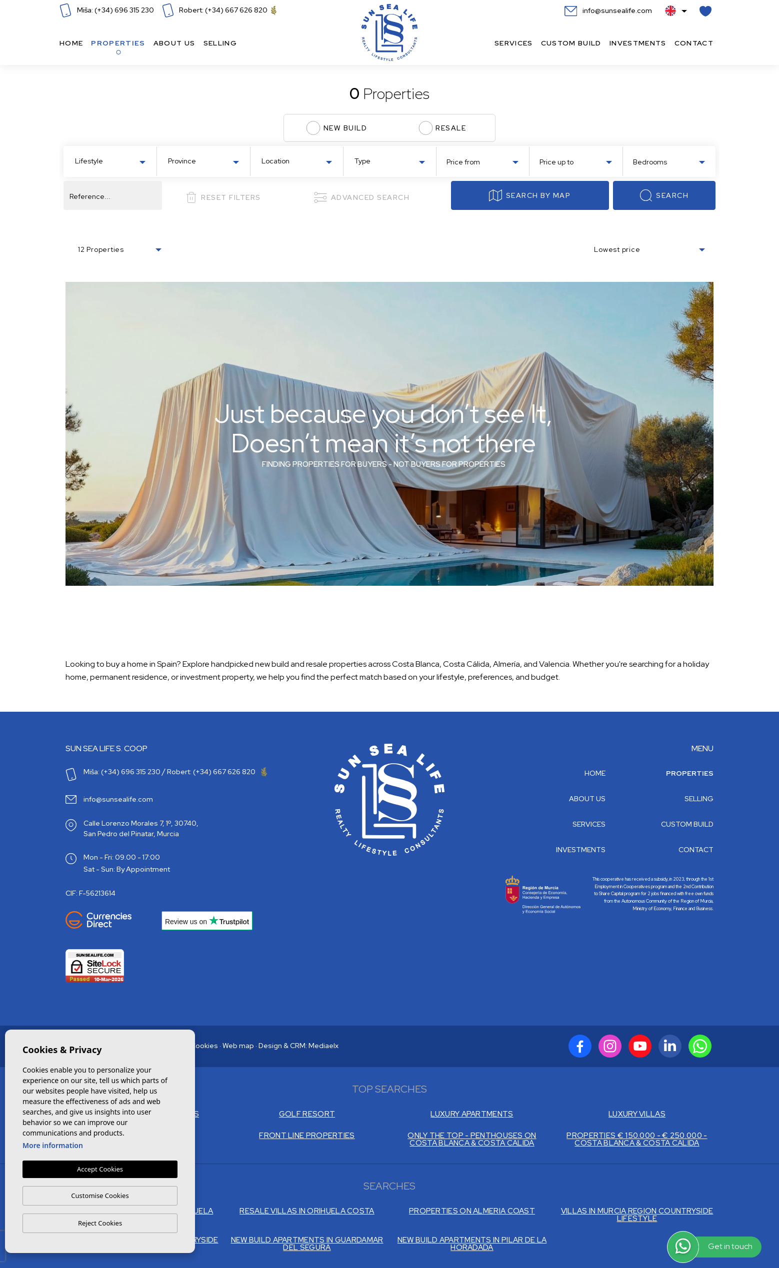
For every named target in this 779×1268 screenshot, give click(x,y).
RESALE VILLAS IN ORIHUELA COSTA (307, 1211)
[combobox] (110, 160)
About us (175, 42)
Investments (638, 42)
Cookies (204, 1045)
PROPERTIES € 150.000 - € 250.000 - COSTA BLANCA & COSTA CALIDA (636, 1139)
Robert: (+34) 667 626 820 (219, 9)
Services (513, 42)
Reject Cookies (100, 1223)
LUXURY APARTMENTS (471, 1114)
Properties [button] (118, 42)
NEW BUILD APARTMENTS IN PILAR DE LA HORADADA (472, 1244)
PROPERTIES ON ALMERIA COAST (472, 1211)
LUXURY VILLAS (637, 1114)
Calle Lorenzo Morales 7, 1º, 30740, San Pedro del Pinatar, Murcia (141, 828)
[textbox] (112, 161)
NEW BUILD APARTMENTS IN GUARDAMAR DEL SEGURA (307, 1244)
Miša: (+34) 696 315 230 (107, 9)
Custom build (571, 42)
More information (52, 1145)
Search (664, 195)
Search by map (529, 195)
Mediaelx (323, 1045)
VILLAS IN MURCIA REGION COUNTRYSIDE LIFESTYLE (637, 1215)
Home (71, 42)
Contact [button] (694, 42)
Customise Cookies (99, 1195)
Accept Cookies (100, 1169)
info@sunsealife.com (608, 10)
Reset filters (223, 197)
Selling (220, 42)
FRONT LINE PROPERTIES (306, 1136)
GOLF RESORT (307, 1114)
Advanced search (362, 197)
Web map (238, 1045)
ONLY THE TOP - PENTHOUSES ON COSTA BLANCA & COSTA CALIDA (472, 1139)
